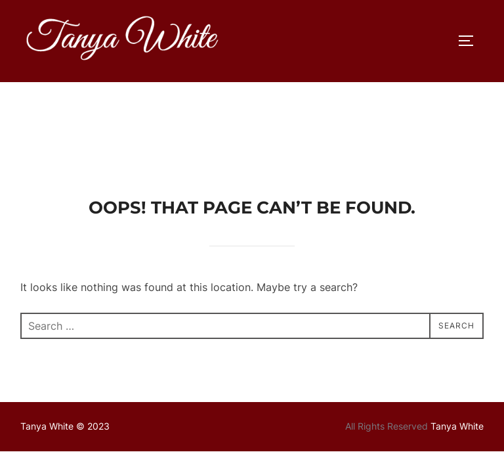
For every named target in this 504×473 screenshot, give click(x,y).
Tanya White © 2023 (65, 343)
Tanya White (457, 343)
